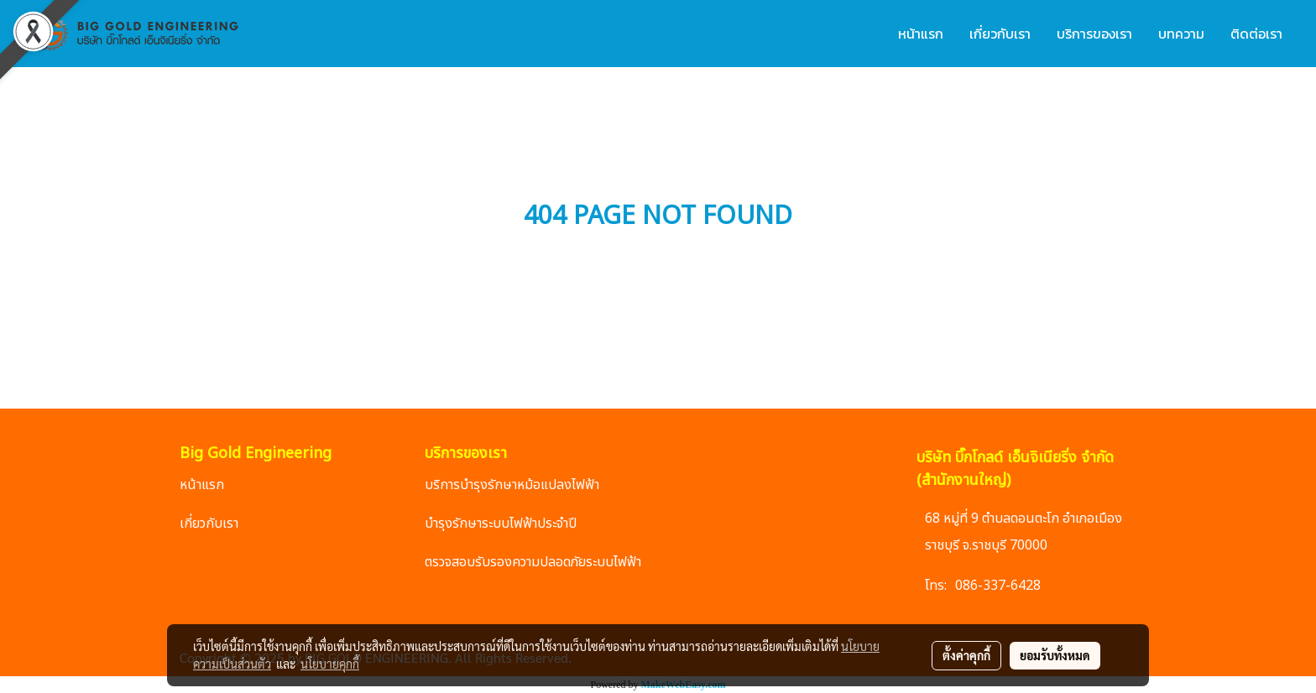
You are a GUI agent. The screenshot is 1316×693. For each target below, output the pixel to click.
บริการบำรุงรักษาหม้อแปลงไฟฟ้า (512, 485)
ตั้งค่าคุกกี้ (966, 655)
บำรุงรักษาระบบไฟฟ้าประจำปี (501, 523)
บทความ (1181, 33)
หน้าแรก (920, 33)
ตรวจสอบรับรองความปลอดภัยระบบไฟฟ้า (533, 562)
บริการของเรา (1094, 33)
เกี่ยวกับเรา (1000, 33)
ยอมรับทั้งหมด (1055, 655)
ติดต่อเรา (1256, 33)
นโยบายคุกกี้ (329, 663)
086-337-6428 (998, 586)
